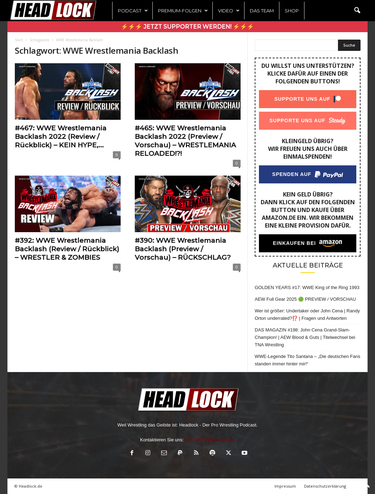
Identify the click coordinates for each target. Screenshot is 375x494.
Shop (292, 10)
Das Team (262, 10)
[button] (357, 10)
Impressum (285, 486)
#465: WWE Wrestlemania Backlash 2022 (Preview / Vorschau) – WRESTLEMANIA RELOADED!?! (185, 141)
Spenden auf (292, 174)
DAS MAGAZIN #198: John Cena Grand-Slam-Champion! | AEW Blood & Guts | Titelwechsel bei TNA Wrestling (305, 337)
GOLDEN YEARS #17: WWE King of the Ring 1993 (307, 287)
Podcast (133, 10)
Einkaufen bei (294, 243)
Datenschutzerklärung (325, 486)
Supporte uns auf (302, 99)
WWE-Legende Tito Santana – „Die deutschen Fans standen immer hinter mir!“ (307, 360)
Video (229, 10)
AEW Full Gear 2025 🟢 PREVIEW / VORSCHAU (305, 299)
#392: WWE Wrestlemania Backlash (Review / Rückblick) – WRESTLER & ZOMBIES (67, 248)
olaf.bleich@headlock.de (210, 439)
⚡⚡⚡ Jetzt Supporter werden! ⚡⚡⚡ (187, 26)
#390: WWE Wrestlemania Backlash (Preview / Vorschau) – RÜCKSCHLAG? (183, 248)
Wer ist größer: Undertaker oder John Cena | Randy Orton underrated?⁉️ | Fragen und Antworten (307, 314)
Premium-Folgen (183, 10)
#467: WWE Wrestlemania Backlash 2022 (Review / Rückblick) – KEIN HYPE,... (61, 136)
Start (19, 39)
